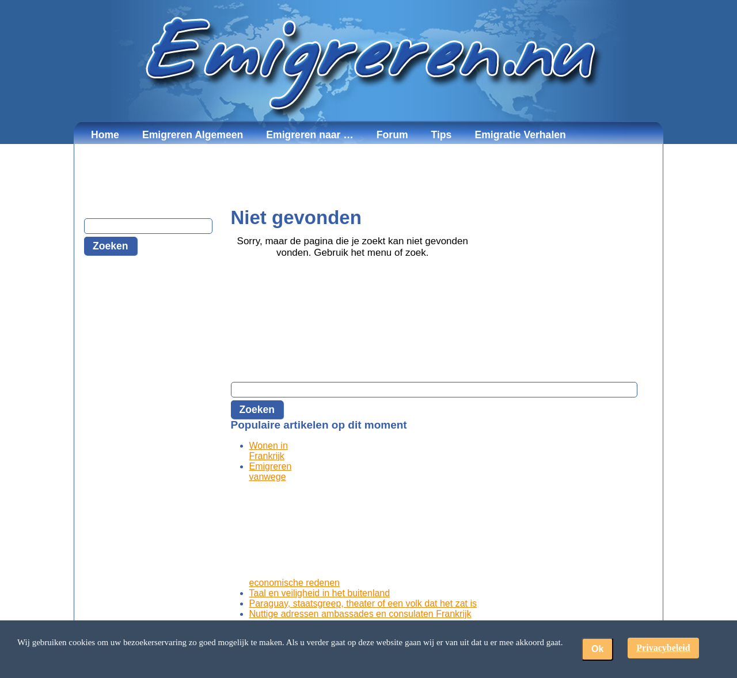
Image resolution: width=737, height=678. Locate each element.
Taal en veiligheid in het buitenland (319, 593)
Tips (441, 135)
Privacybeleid (663, 648)
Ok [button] (597, 649)
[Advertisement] (368, 176)
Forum (392, 135)
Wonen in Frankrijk (268, 451)
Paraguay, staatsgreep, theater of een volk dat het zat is (363, 603)
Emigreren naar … (310, 135)
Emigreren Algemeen (192, 135)
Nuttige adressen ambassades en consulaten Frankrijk (360, 614)
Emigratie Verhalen (519, 135)
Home (105, 135)
